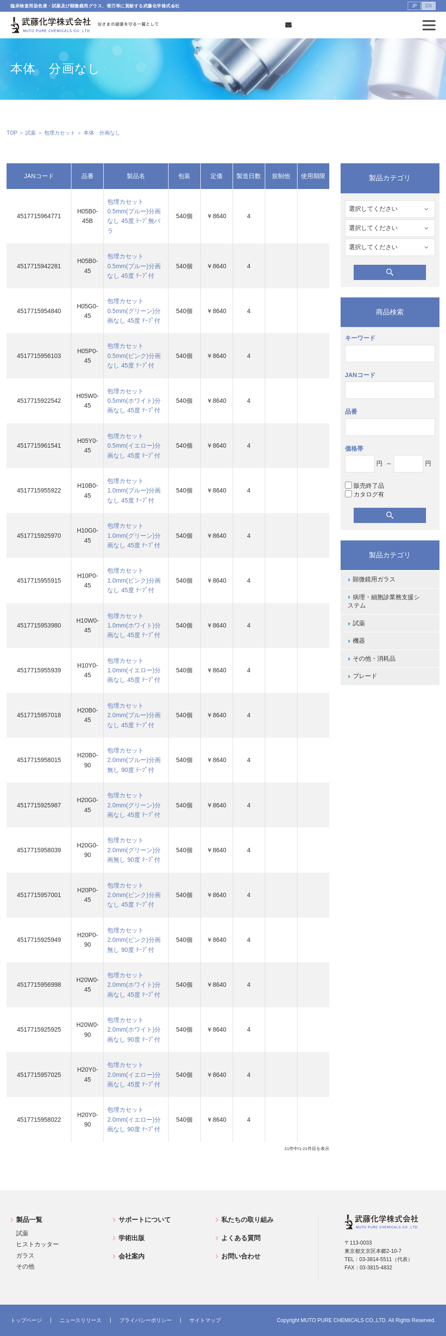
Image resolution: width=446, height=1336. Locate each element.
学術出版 (131, 1238)
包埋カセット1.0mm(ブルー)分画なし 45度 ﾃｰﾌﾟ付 (133, 490)
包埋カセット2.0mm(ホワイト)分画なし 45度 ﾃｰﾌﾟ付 (133, 985)
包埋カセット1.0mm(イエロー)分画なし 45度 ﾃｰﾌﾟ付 (133, 670)
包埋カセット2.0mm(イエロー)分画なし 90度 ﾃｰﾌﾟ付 (133, 1119)
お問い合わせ (240, 1256)
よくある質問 (240, 1238)
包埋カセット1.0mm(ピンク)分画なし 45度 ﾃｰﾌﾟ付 (133, 580)
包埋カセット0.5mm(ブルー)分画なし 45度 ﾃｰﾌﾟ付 (133, 266)
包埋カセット (59, 133)
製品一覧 (29, 1219)
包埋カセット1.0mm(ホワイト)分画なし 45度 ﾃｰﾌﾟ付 (133, 625)
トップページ (26, 1320)
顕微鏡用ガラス (374, 579)
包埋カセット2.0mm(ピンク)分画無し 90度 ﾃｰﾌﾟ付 (133, 940)
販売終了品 (364, 485)
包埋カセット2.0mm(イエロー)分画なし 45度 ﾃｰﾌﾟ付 (133, 1074)
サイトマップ (205, 1320)
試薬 (30, 133)
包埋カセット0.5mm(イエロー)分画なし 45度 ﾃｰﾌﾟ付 (133, 445)
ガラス (25, 1255)
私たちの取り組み (247, 1219)
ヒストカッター (37, 1244)
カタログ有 (364, 494)
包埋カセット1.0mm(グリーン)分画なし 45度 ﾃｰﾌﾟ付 (133, 535)
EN (429, 5)
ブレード (365, 675)
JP (414, 5)
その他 (25, 1266)
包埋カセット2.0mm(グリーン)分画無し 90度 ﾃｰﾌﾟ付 (133, 850)
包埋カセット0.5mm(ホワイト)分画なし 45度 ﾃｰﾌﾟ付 (133, 401)
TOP (12, 133)
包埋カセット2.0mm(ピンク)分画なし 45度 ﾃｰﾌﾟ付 (133, 895)
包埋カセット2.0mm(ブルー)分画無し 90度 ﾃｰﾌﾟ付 (133, 760)
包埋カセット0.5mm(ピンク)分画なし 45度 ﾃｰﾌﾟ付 (133, 355)
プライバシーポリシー (145, 1320)
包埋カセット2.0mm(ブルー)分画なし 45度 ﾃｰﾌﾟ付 (133, 715)
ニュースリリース (80, 1320)
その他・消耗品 (374, 658)
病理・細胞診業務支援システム (384, 601)
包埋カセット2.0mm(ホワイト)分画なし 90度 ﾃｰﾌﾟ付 (133, 1029)
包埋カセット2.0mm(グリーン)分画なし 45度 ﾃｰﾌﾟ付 (133, 805)
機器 (359, 640)
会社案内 (131, 1256)
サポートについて (144, 1219)
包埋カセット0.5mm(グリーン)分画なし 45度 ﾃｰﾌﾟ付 (133, 310)
